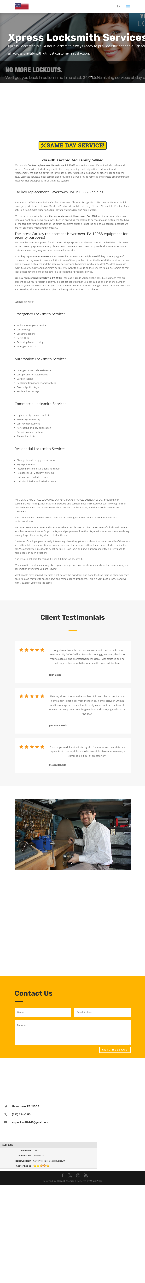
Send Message (115, 1049)
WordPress (96, 1180)
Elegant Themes (65, 1180)
